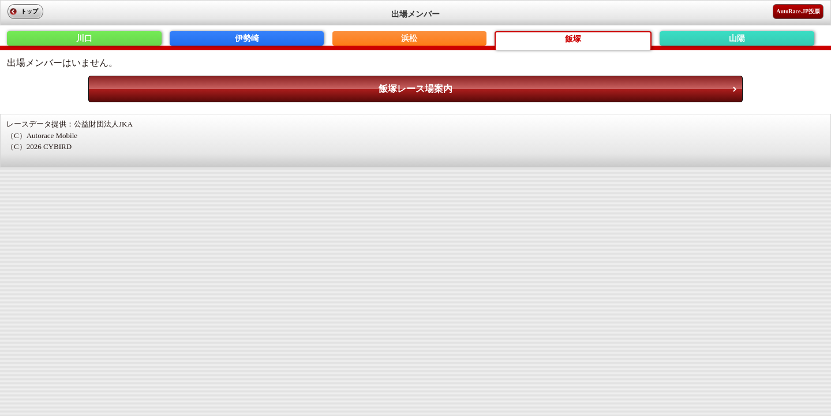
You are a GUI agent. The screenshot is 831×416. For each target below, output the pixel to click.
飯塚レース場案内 (415, 89)
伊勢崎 (247, 38)
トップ (29, 11)
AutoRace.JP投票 (798, 11)
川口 (84, 38)
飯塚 (573, 39)
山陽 (737, 38)
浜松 (409, 38)
